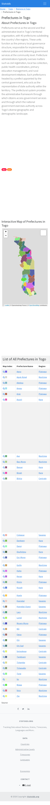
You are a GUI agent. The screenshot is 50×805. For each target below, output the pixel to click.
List (9, 169)
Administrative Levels (25, 749)
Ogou (19, 634)
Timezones (25, 754)
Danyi (19, 546)
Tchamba (21, 662)
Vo (18, 679)
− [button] (6, 236)
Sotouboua (21, 651)
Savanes (42, 535)
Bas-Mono (21, 461)
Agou (19, 371)
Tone (19, 673)
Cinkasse (20, 535)
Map (4, 169)
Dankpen (21, 540)
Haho (19, 570)
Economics (25, 771)
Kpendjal (21, 601)
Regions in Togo (23, 9)
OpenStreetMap (34, 305)
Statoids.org (33, 796)
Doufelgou (21, 551)
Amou (19, 388)
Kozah (19, 587)
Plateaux (43, 371)
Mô (18, 629)
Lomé (19, 617)
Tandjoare (21, 657)
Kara (41, 399)
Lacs (19, 612)
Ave (18, 456)
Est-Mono (21, 557)
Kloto (19, 582)
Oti (18, 640)
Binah (19, 473)
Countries (25, 744)
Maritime (43, 377)
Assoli (19, 399)
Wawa (19, 685)
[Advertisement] (24, 142)
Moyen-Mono (22, 623)
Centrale (42, 478)
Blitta (19, 478)
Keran (19, 576)
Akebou (20, 382)
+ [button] (6, 232)
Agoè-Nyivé (22, 377)
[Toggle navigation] (44, 3)
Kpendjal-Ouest (24, 606)
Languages (25, 759)
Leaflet (7, 305)
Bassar (20, 467)
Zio (18, 696)
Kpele (19, 595)
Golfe (19, 565)
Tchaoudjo (21, 668)
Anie (19, 394)
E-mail (26, 785)
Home (2, 9)
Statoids (6, 3)
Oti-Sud (20, 645)
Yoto (19, 690)
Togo (10, 9)
